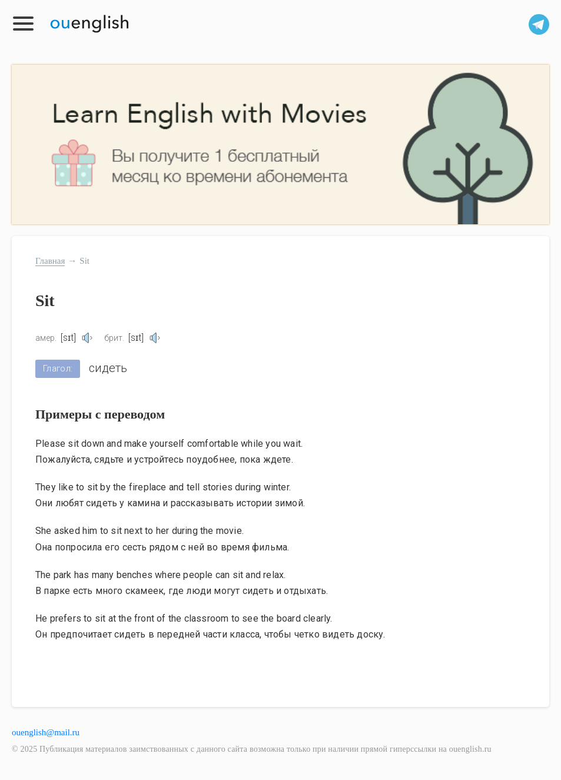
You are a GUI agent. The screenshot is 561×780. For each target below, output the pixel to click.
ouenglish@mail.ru (45, 732)
